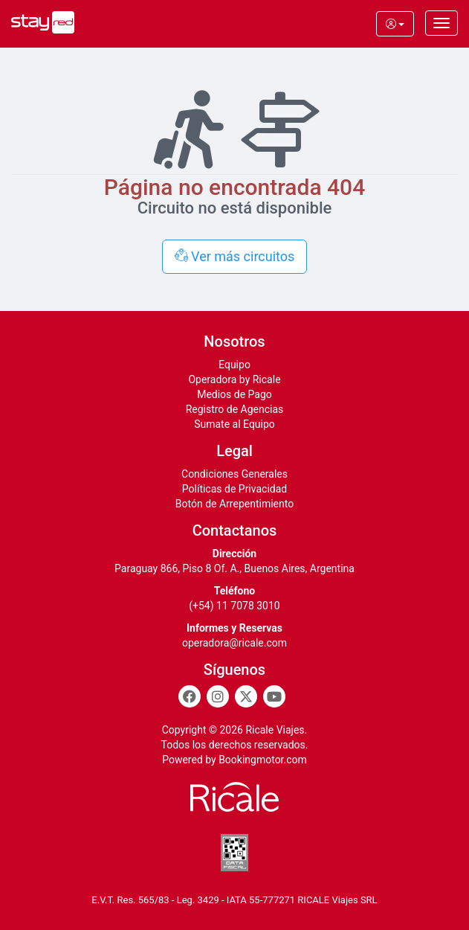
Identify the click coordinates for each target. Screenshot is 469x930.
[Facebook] (189, 696)
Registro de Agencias (235, 409)
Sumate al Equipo (234, 424)
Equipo (234, 365)
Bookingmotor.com (263, 760)
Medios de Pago (234, 394)
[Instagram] (218, 696)
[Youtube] (274, 696)
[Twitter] (246, 696)
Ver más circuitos (235, 256)
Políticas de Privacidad (234, 489)
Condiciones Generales (234, 474)
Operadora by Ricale (234, 379)
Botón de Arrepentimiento (234, 504)
